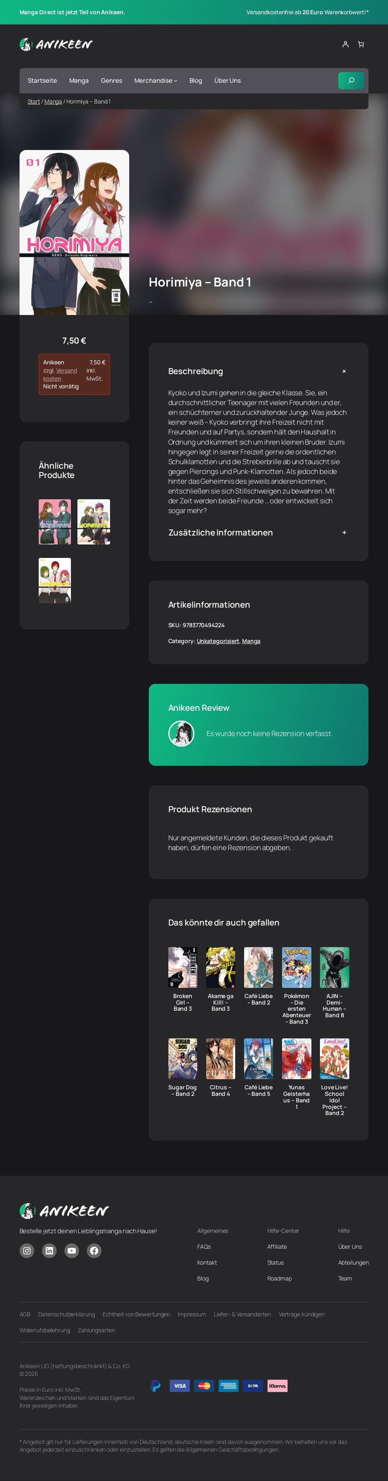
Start (34, 101)
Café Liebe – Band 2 (259, 999)
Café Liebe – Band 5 (259, 1091)
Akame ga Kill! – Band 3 (221, 1002)
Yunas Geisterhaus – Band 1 (296, 1097)
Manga (53, 101)
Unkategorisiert (218, 641)
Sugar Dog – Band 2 (182, 1091)
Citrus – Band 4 (220, 1091)
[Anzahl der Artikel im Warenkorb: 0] (360, 44)
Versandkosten (60, 374)
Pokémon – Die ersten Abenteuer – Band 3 (296, 1009)
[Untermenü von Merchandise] (175, 80)
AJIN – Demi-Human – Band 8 (334, 1005)
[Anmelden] (345, 44)
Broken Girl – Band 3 (182, 1002)
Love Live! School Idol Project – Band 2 (334, 1100)
